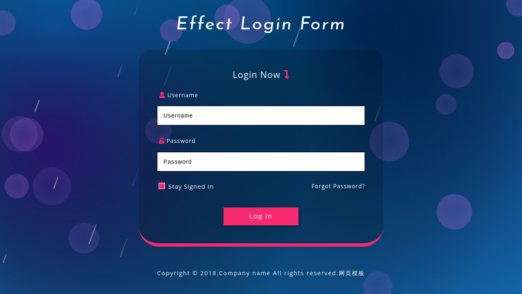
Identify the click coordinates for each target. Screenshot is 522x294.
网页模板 (352, 273)
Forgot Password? (338, 186)
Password (177, 141)
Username (178, 95)
